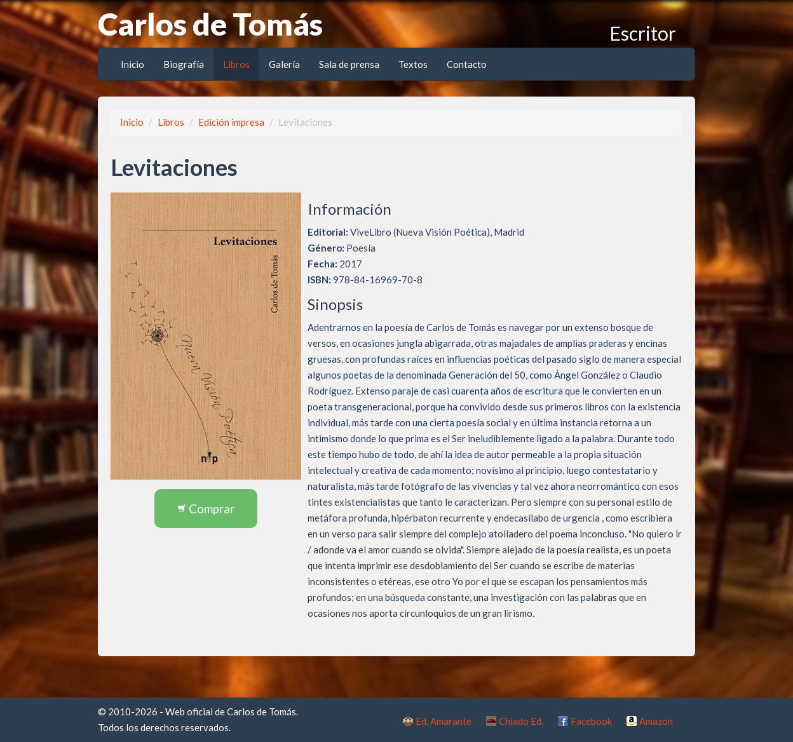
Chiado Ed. (521, 721)
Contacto (467, 64)
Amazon (656, 721)
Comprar (205, 508)
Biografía (183, 64)
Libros (236, 64)
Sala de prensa (349, 64)
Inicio (132, 64)
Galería (284, 64)
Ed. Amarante (443, 721)
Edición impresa (231, 122)
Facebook (591, 721)
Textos (413, 64)
